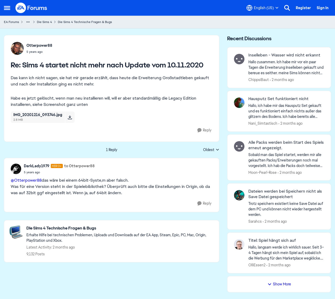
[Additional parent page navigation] (28, 22)
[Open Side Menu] (7, 8)
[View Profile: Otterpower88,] (17, 48)
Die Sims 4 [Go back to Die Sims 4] (44, 22)
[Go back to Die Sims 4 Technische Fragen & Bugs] (120, 228)
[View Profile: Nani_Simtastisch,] (239, 102)
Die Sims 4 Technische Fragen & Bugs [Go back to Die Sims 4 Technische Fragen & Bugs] (85, 22)
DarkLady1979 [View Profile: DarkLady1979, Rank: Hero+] (36, 166)
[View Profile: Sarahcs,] (239, 195)
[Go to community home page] (31, 8)
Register (303, 7)
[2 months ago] (282, 80)
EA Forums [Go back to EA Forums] (11, 22)
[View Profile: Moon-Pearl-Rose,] (239, 146)
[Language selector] (262, 8)
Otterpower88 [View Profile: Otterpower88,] (39, 45)
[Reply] (204, 130)
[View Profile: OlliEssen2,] (239, 244)
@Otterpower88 (26, 180)
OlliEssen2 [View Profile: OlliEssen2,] (256, 265)
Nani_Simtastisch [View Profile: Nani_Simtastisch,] (262, 123)
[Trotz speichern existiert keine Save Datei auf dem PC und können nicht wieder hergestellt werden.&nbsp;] (286, 209)
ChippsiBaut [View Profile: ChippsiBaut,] (258, 79)
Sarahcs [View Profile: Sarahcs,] (255, 221)
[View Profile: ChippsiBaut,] (239, 59)
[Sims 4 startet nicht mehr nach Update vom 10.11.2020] (39, 51)
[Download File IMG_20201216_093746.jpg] (70, 117)
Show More (279, 284)
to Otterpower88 (79, 166)
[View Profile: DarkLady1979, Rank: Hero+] (16, 169)
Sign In (322, 7)
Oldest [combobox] (211, 150)
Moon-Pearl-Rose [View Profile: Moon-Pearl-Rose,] (262, 172)
